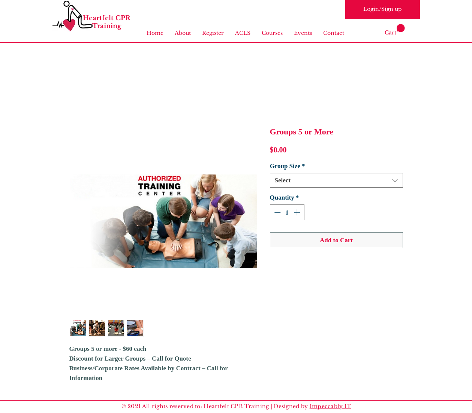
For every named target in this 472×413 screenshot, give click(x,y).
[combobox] (336, 180)
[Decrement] (276, 212)
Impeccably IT (330, 406)
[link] (395, 30)
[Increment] (297, 212)
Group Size (287, 166)
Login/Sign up (382, 9)
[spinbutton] (287, 212)
